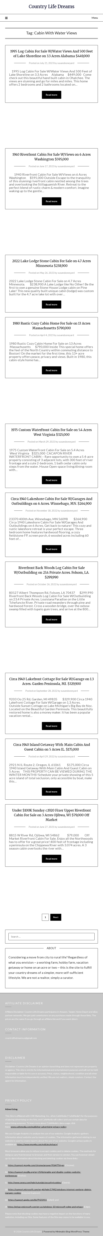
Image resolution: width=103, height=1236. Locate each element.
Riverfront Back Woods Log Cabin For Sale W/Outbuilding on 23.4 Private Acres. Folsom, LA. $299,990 (51, 572)
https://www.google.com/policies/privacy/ (37, 1144)
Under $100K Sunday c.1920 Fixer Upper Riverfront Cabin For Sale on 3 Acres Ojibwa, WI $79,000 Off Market (51, 815)
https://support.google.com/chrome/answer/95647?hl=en (36, 1165)
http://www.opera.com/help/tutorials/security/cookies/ (35, 1182)
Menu (95, 17)
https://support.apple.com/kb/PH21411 (27, 1199)
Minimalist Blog (63, 1231)
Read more (51, 94)
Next (55, 917)
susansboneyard (65, 63)
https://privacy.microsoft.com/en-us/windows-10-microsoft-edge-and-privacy (45, 1206)
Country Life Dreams (51, 6)
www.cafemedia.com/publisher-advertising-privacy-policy (38, 1126)
